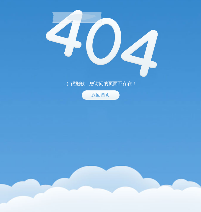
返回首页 (100, 94)
